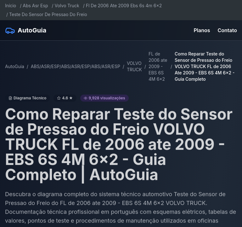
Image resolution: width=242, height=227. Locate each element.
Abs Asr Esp (35, 5)
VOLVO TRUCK (134, 66)
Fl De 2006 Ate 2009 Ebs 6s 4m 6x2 (124, 5)
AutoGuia (14, 66)
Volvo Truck (67, 5)
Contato (227, 30)
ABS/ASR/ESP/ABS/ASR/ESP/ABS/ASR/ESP (75, 66)
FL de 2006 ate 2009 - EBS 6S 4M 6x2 (158, 66)
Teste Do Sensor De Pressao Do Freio (48, 14)
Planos (202, 30)
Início (10, 5)
